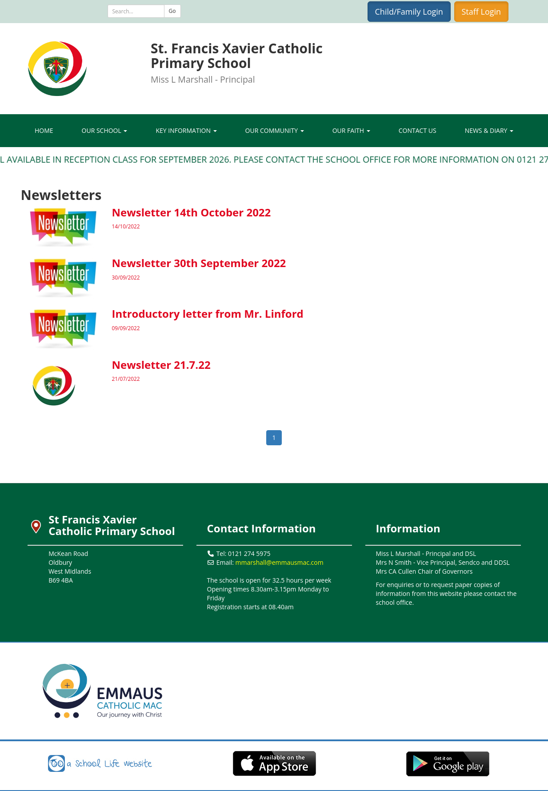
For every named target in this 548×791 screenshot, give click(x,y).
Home (44, 130)
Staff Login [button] (481, 11)
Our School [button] (105, 130)
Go (172, 11)
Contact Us (417, 130)
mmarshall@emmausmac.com (280, 562)
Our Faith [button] (351, 130)
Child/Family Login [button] (409, 11)
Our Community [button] (274, 130)
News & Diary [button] (489, 130)
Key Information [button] (186, 130)
